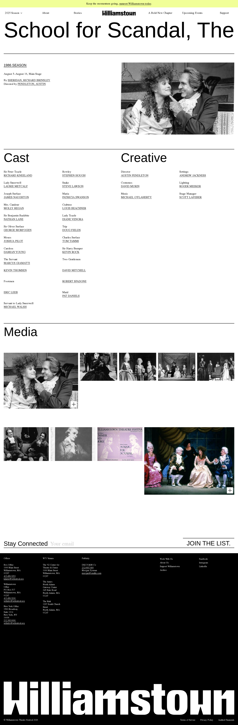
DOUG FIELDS (71, 230)
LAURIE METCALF (16, 186)
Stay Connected (26, 543)
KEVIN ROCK (70, 252)
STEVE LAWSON (73, 186)
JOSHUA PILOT (13, 241)
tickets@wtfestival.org (14, 579)
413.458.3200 (10, 598)
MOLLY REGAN (14, 208)
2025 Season (13, 12)
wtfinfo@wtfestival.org (14, 601)
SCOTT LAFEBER (190, 197)
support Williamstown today (135, 3)
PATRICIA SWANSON (75, 197)
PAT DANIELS (71, 295)
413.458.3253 (9, 576)
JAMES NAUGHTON (16, 197)
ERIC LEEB (11, 292)
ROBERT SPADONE (74, 281)
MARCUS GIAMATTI (17, 263)
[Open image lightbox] (74, 404)
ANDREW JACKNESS (192, 175)
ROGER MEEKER (190, 186)
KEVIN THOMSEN (15, 270)
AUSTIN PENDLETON (134, 175)
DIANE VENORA (72, 219)
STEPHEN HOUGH (74, 175)
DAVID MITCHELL (74, 270)
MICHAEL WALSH (15, 306)
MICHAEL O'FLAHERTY (136, 197)
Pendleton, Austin (32, 83)
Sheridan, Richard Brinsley (29, 80)
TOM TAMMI (70, 241)
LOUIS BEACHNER (74, 208)
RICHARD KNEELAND (18, 175)
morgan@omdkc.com (91, 573)
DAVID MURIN (130, 186)
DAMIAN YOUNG (15, 252)
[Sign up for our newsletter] (116, 544)
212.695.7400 (88, 567)
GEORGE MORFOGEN (18, 230)
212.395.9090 (10, 620)
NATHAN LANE (13, 219)
